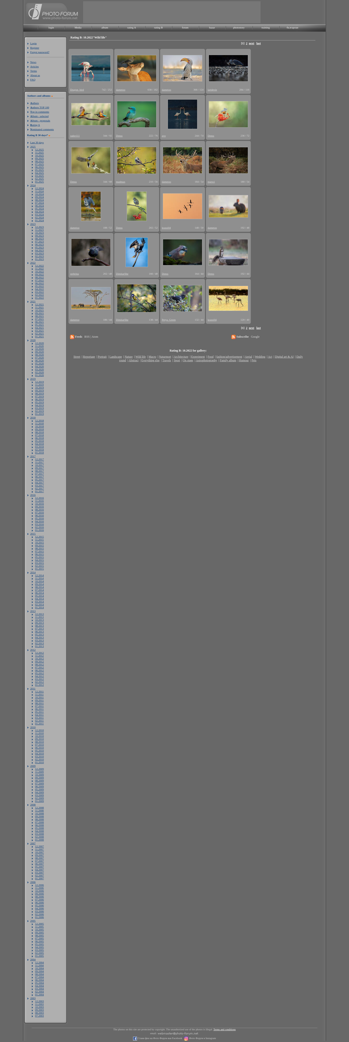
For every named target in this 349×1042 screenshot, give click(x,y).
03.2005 (39, 950)
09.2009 (39, 777)
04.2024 (39, 211)
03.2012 (39, 679)
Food (211, 356)
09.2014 (39, 584)
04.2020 (39, 366)
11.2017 (39, 462)
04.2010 (39, 753)
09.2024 (39, 196)
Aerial (248, 356)
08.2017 (39, 470)
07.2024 (39, 202)
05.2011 (39, 711)
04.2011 (39, 714)
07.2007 (39, 860)
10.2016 (39, 503)
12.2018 (39, 420)
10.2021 (39, 310)
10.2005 (39, 929)
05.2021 (39, 324)
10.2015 (39, 542)
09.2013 (39, 622)
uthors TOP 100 (39, 107)
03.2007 (39, 872)
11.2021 (39, 307)
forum (185, 27)
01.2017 (39, 491)
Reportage (89, 356)
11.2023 (39, 229)
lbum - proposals (40, 120)
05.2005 (39, 944)
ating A (35, 124)
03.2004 (39, 988)
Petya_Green (169, 319)
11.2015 (39, 539)
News (33, 62)
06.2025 (39, 167)
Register (34, 47)
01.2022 (39, 297)
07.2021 (39, 318)
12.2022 (39, 265)
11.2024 (39, 191)
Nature (129, 356)
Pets (254, 360)
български (292, 27)
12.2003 (39, 1001)
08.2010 (39, 741)
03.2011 (39, 717)
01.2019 (39, 413)
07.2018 (39, 435)
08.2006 (39, 896)
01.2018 (39, 452)
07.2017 (39, 473)
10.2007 (39, 852)
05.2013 (39, 634)
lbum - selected (39, 116)
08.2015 (39, 548)
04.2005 (39, 947)
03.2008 (39, 833)
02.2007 (39, 875)
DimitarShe (122, 273)
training (266, 27)
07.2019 (39, 396)
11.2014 (39, 578)
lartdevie (212, 89)
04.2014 (39, 598)
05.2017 (39, 479)
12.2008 (39, 807)
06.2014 (39, 592)
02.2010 (39, 759)
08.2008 (39, 819)
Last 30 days (37, 142)
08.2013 (39, 625)
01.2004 (39, 994)
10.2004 (39, 968)
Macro (152, 356)
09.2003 (39, 1009)
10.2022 (39, 271)
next (251, 43)
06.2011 (39, 708)
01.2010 (39, 762)
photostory (238, 27)
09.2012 (39, 661)
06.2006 (39, 902)
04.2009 (39, 792)
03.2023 (39, 253)
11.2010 (39, 733)
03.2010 (39, 756)
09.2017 (39, 467)
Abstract (134, 360)
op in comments (39, 111)
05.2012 (39, 673)
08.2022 (39, 277)
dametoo (120, 89)
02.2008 (39, 836)
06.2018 (39, 438)
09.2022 (39, 274)
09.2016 (39, 506)
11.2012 (39, 655)
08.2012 (39, 664)
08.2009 (39, 780)
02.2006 (39, 914)
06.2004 (39, 979)
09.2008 (39, 816)
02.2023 (39, 256)
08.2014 (39, 587)
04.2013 (39, 637)
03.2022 (39, 291)
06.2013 (39, 631)
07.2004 (39, 977)
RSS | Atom (91, 336)
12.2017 (39, 459)
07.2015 (39, 551)
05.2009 (39, 789)
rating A (131, 27)
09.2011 (39, 700)
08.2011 (39, 703)
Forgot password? (39, 52)
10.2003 (39, 1006)
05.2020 (39, 363)
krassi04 (166, 227)
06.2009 (39, 786)
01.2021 (39, 336)
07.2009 (39, 783)
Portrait (102, 356)
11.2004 (39, 965)
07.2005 (39, 938)
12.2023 (39, 226)
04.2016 (39, 521)
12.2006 (39, 885)
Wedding (260, 356)
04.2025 (39, 172)
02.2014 (39, 604)
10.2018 (39, 426)
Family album (228, 360)
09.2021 (39, 313)
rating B (158, 27)
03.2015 (39, 562)
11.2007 (39, 849)
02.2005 (39, 952)
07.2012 (39, 667)
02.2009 (39, 798)
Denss (119, 135)
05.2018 (39, 440)
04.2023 (39, 250)
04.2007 (39, 869)
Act (270, 356)
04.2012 (39, 676)
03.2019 (39, 408)
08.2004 (39, 974)
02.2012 (39, 681)
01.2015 (39, 568)
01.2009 (39, 801)
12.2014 (39, 575)
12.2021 (39, 304)
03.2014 (39, 601)
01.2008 (39, 839)
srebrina (74, 273)
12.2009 (39, 768)
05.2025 (39, 169)
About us (35, 75)
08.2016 (39, 509)
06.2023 (39, 244)
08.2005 (39, 935)
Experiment (198, 356)
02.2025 (39, 178)
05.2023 (39, 247)
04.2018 (39, 443)
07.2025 (39, 164)
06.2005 (39, 941)
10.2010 (39, 736)
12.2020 (39, 343)
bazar (212, 27)
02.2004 (39, 991)
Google (255, 336)
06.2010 (39, 747)
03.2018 (39, 446)
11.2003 (39, 1004)
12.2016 (39, 497)
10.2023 (39, 232)
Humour (244, 360)
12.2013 (39, 614)
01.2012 (39, 684)
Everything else (150, 360)
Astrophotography (206, 360)
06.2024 (39, 205)
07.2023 (39, 241)
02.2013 (39, 643)
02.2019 (39, 410)
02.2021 (39, 333)
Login (33, 43)
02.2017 (39, 488)
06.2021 (39, 321)
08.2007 (39, 857)
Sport (177, 360)
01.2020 (39, 375)
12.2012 (39, 652)
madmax (120, 181)
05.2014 (39, 595)
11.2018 (39, 423)
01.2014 (39, 607)
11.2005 (39, 926)
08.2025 (39, 161)
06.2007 (39, 863)
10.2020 (39, 348)
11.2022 (39, 268)
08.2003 (39, 1012)
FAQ (32, 79)
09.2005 (39, 932)
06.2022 (39, 283)
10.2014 (39, 581)
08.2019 (39, 393)
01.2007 (39, 878)
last (258, 43)
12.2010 (39, 730)
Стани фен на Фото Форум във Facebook (159, 1038)
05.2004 (39, 982)
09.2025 (39, 158)
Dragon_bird (77, 89)
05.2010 (39, 750)
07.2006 (39, 899)
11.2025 (39, 152)
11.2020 (39, 345)
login (51, 27)
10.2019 (39, 387)
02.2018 (39, 449)
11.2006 (39, 887)
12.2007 (39, 846)
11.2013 (39, 616)
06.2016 (39, 515)
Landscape (115, 356)
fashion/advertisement (229, 356)
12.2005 (39, 923)
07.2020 (39, 357)
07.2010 (39, 744)
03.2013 (39, 640)
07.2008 (39, 822)
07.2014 (39, 589)
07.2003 (39, 1015)
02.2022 (39, 294)
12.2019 (39, 381)
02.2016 (39, 527)
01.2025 (39, 181)
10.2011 (39, 697)
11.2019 (39, 384)
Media (78, 27)
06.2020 (39, 360)
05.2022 (39, 286)
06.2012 (39, 670)
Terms (33, 70)
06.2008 (39, 825)
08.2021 (39, 316)
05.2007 (39, 866)
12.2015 (39, 536)
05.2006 (39, 905)
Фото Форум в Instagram (202, 1038)
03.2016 (39, 524)
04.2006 (39, 908)
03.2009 (39, 795)
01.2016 (39, 530)
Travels (166, 360)
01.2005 (39, 955)
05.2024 (39, 208)
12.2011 (39, 691)
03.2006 (39, 911)
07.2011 (39, 706)
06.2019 (39, 399)
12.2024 (39, 188)
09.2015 (39, 545)
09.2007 (39, 855)
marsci (211, 181)
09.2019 (39, 390)
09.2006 (39, 893)
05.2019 (39, 402)
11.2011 (39, 694)
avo (164, 135)
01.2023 (39, 259)
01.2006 (39, 917)
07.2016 (39, 512)
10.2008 (39, 813)
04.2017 (39, 482)
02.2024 (39, 217)
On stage (188, 360)
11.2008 (39, 810)
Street (76, 356)
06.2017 (39, 476)
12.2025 (39, 149)
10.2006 (39, 890)
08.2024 (39, 199)
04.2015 (39, 559)
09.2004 (39, 971)
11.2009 (39, 771)
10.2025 (39, 155)
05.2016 (39, 518)
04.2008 (39, 830)
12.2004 (39, 962)
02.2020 (39, 372)
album (104, 27)
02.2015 (39, 565)
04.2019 (39, 405)
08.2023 (39, 238)
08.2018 (39, 432)
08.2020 (39, 354)
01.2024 (39, 220)
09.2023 (39, 235)
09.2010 (39, 738)
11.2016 (39, 500)
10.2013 (39, 619)
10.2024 (39, 194)
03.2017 (39, 485)
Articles (34, 66)
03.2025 (39, 175)
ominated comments (42, 129)
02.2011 (39, 720)
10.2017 (39, 465)
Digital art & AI (284, 356)
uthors (34, 103)
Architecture (181, 356)
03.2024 (39, 214)
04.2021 (39, 327)
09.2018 (39, 429)
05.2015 (39, 557)
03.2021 (39, 330)
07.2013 (39, 628)
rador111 (75, 135)
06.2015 (39, 554)
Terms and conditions (224, 1029)
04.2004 (39, 985)
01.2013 (39, 646)
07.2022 (39, 280)
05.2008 (39, 828)
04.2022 (39, 289)
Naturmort (165, 356)
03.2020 (39, 369)
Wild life (141, 356)
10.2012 (39, 658)
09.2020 (39, 351)
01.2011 (39, 723)
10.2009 (39, 774)
